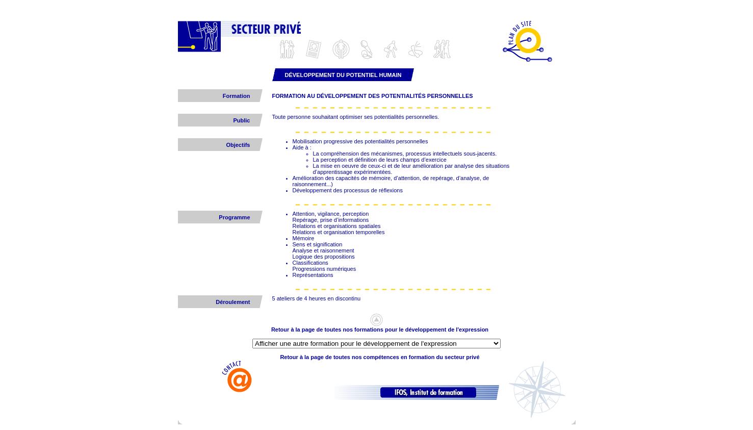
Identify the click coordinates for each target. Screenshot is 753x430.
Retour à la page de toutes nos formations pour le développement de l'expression (379, 329)
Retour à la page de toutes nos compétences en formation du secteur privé (379, 357)
